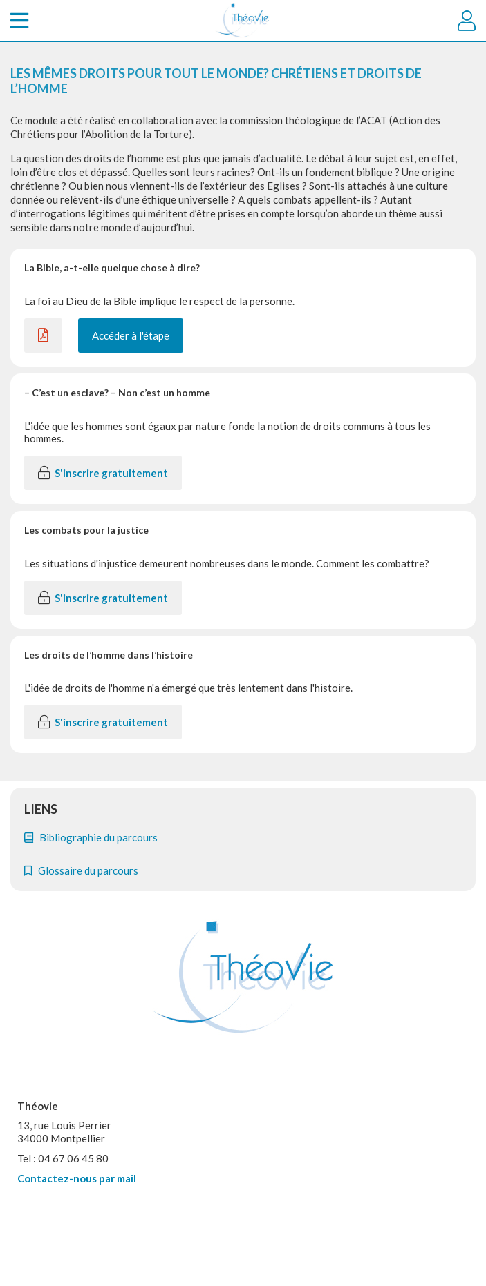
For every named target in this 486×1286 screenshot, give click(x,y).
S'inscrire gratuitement (103, 473)
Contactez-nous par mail (76, 1178)
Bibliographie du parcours (91, 837)
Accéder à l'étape (130, 335)
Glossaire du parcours (81, 870)
